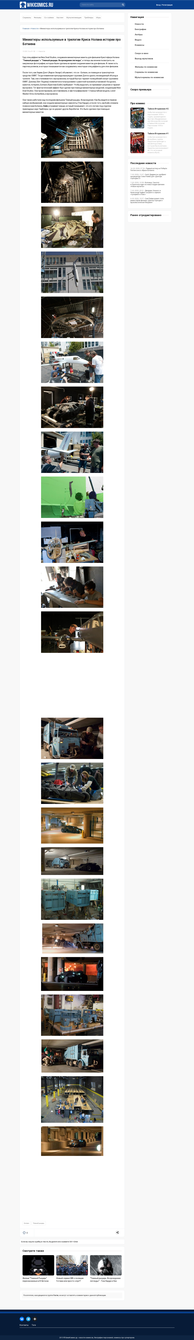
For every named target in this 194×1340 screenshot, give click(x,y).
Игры (98, 17)
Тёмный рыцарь (38, 1223)
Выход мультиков (144, 58)
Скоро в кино (141, 53)
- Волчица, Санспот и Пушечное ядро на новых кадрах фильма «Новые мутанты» (147, 184)
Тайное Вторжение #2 (158, 109)
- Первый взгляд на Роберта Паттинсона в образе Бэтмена (148, 169)
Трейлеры (88, 17)
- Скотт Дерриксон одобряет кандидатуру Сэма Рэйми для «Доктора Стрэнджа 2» (148, 176)
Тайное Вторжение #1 (158, 133)
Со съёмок (49, 17)
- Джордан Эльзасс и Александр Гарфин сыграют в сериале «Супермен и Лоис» (145, 192)
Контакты (24, 1325)
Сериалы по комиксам (146, 72)
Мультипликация (73, 17)
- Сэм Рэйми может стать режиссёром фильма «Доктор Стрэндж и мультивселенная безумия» (147, 200)
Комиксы (139, 45)
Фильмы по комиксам (146, 67)
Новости (41, 51)
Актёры (139, 34)
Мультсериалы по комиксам (149, 77)
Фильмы (37, 17)
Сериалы (27, 17)
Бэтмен (26, 1223)
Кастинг (60, 17)
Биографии (140, 29)
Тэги (34, 1325)
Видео (138, 40)
